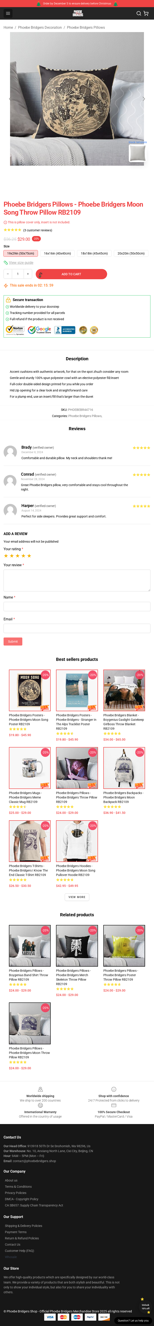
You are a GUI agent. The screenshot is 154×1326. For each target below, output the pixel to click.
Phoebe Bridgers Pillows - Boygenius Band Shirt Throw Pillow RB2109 (28, 975)
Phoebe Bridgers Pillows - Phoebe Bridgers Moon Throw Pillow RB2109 (29, 1053)
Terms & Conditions (18, 1186)
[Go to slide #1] (65, 175)
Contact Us (12, 1244)
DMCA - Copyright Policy (21, 1199)
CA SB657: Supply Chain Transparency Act (34, 1205)
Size (7, 246)
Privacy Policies (15, 1193)
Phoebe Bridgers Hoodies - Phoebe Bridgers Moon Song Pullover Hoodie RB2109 (75, 870)
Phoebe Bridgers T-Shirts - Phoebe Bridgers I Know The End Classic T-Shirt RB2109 (28, 870)
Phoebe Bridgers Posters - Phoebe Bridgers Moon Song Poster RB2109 (28, 719)
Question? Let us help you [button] (133, 1320)
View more (77, 897)
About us (11, 1180)
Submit (13, 641)
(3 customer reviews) (37, 230)
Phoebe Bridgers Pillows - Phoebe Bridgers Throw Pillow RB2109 (76, 797)
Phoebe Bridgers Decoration (40, 27)
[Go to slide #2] (88, 175)
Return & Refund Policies (22, 1238)
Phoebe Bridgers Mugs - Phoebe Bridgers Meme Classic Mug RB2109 (25, 797)
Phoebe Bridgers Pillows (86, 27)
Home (8, 27)
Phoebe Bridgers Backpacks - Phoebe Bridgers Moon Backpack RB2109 (123, 797)
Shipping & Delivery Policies (23, 1226)
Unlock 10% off (146, 1307)
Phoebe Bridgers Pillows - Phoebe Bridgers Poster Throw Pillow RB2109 (120, 975)
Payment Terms (16, 1232)
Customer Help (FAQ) (19, 1251)
